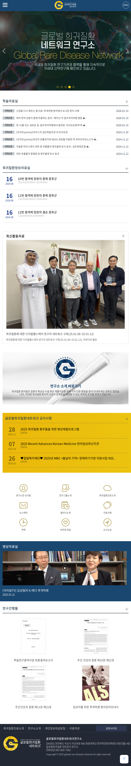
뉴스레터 (23, 506)
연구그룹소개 (65, 489)
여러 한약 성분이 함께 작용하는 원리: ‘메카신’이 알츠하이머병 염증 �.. (51, 118)
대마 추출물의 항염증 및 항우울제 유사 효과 (37, 153)
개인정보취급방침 (55, 728)
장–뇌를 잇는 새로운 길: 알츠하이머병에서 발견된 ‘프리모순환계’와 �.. (51, 125)
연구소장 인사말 (23, 489)
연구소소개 (34, 728)
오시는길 (107, 523)
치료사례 (107, 506)
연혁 (23, 523)
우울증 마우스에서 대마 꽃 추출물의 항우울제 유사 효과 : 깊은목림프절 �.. (53, 146)
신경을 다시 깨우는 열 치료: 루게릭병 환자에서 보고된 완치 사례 (47, 110)
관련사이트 (111, 728)
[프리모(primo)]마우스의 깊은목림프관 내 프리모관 (42, 132)
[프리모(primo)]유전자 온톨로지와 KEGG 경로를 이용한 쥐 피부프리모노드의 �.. (57, 139)
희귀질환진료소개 (107, 489)
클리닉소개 (65, 506)
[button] (57, 87)
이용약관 (74, 728)
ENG (125, 4)
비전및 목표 (65, 523)
